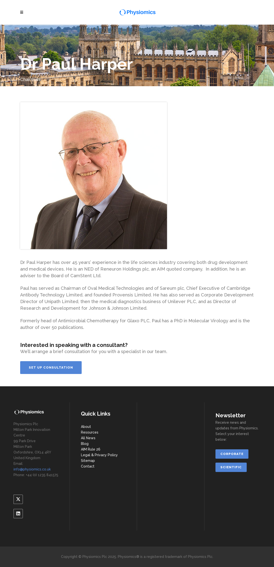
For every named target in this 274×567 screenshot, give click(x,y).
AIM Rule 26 (90, 449)
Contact (87, 466)
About (86, 427)
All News (88, 438)
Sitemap (88, 461)
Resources (89, 432)
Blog (85, 444)
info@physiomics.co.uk (32, 469)
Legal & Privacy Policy (99, 455)
